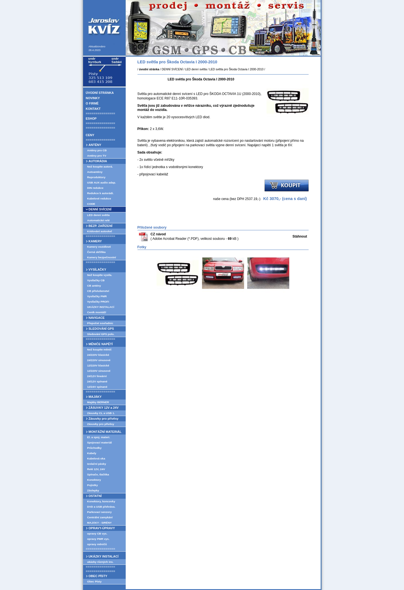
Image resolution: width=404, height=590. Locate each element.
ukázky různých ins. (100, 561)
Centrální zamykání (100, 517)
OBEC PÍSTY (98, 576)
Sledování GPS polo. (100, 334)
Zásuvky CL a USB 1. (101, 413)
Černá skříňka (96, 252)
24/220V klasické (98, 354)
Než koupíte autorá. (100, 166)
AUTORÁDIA (98, 161)
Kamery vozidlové (99, 246)
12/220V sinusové (99, 370)
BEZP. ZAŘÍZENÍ (101, 225)
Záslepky (93, 490)
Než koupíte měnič (99, 349)
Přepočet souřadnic (100, 323)
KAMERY (95, 241)
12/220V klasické (98, 365)
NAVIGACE (97, 317)
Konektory (94, 479)
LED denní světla (98, 215)
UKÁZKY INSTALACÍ (100, 306)
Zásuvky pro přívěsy (104, 418)
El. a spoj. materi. (98, 437)
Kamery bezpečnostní (101, 257)
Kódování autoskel (99, 231)
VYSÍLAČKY (97, 269)
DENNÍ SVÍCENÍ (100, 209)
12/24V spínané (97, 386)
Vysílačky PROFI (98, 301)
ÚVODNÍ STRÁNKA (100, 92)
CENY (90, 135)
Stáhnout (300, 236)
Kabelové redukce (99, 198)
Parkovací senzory (99, 512)
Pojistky (92, 485)
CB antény (94, 285)
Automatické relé (98, 220)
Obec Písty (94, 581)
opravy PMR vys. (98, 538)
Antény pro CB (97, 150)
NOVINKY (93, 98)
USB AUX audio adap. (101, 182)
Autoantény (95, 171)
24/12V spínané (97, 381)
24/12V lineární (97, 376)
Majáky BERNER (98, 402)
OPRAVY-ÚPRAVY (102, 528)
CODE (91, 203)
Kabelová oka (96, 458)
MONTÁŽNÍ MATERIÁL (105, 431)
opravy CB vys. (97, 533)
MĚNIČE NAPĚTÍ (101, 344)
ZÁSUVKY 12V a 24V (104, 407)
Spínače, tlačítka (98, 474)
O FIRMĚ (92, 103)
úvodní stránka (149, 69)
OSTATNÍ (95, 496)
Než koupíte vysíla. (99, 275)
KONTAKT (93, 108)
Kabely (92, 453)
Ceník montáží (96, 312)
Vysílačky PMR (97, 296)
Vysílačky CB (96, 280)
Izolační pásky (96, 463)
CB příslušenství (98, 290)
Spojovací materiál (99, 442)
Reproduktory (96, 177)
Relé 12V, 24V (96, 469)
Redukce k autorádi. (100, 193)
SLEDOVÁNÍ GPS (101, 328)
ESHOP (91, 118)
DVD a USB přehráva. (101, 506)
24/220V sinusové (99, 360)
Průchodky (94, 447)
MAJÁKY (95, 396)
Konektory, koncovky (101, 501)
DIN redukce (95, 187)
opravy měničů (97, 544)
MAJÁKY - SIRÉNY (99, 522)
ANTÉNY (95, 145)
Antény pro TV (96, 155)
